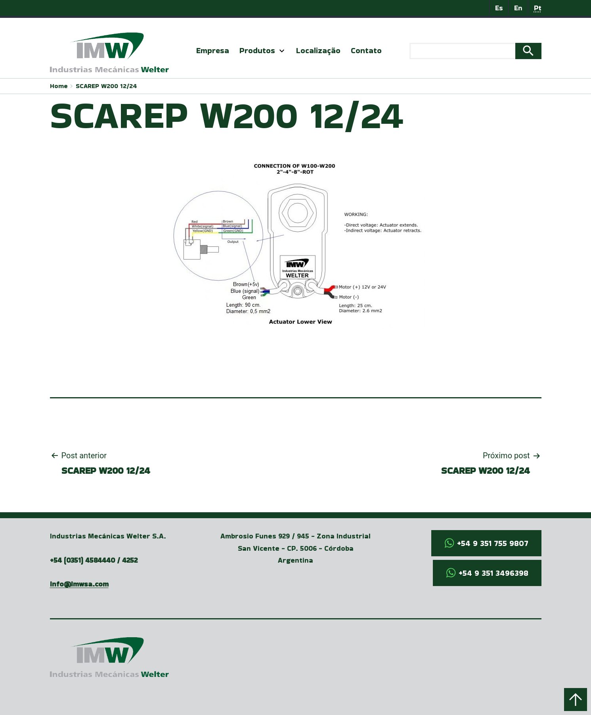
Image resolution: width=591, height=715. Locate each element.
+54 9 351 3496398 (493, 573)
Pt (537, 8)
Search (528, 51)
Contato (366, 50)
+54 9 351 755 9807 (492, 543)
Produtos (257, 50)
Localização (318, 50)
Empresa (212, 50)
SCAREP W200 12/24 (106, 85)
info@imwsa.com (79, 584)
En (518, 8)
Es (499, 8)
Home (59, 85)
